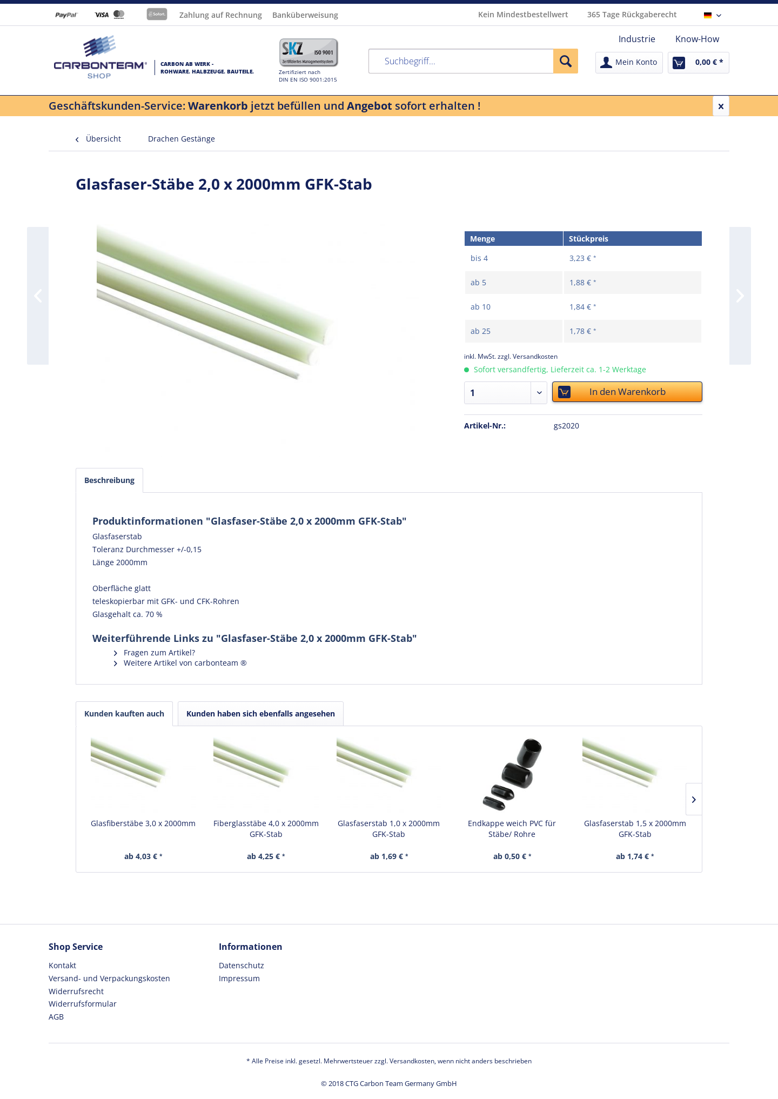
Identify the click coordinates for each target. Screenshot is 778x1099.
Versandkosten (412, 1061)
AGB (56, 1016)
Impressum (239, 978)
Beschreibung (109, 480)
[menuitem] (637, 39)
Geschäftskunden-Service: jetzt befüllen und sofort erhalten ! (265, 105)
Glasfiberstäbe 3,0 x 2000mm (143, 823)
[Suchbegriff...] (473, 61)
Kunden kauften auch (124, 713)
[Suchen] (565, 61)
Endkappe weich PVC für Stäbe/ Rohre (512, 828)
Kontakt (62, 965)
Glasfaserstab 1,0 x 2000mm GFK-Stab (389, 828)
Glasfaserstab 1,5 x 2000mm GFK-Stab (635, 828)
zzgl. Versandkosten (528, 356)
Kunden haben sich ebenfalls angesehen (260, 713)
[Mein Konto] (629, 62)
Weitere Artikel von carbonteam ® (180, 663)
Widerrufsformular (83, 1004)
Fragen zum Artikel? (154, 652)
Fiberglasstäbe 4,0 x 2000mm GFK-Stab (266, 828)
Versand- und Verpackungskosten (109, 978)
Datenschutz (241, 965)
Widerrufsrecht (76, 991)
